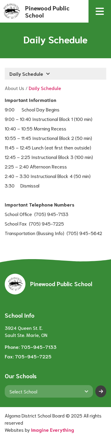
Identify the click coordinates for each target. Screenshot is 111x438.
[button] (100, 11)
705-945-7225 (33, 356)
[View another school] (49, 391)
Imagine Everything (52, 429)
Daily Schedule (45, 88)
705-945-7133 (39, 347)
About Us (14, 88)
